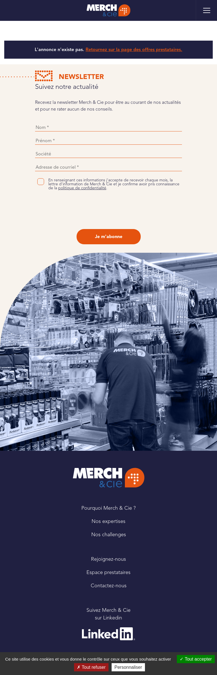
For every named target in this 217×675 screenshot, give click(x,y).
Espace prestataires (108, 572)
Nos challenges (108, 534)
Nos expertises (108, 521)
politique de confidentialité (82, 188)
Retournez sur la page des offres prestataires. (134, 49)
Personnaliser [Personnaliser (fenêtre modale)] (128, 667)
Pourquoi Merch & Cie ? (108, 508)
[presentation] (108, 210)
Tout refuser (91, 667)
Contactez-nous (109, 585)
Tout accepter (196, 659)
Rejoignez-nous (108, 559)
